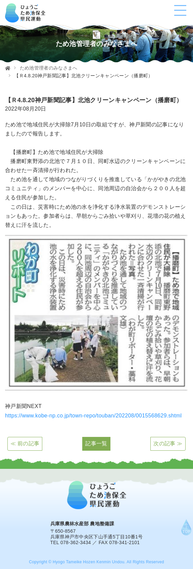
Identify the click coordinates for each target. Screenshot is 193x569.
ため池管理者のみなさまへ (49, 68)
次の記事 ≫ (167, 443)
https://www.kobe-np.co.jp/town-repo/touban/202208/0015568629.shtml (93, 415)
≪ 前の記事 (24, 443)
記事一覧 (96, 443)
